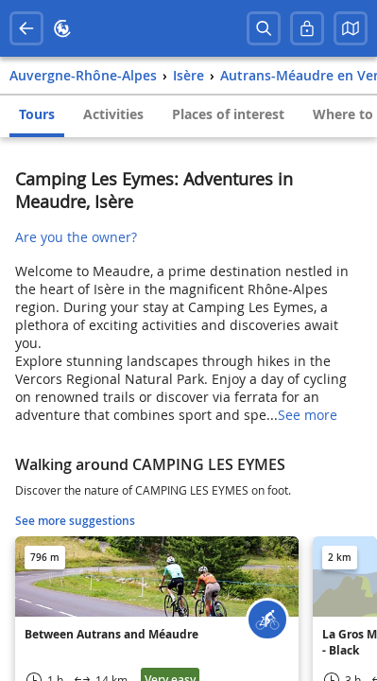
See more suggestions (75, 521)
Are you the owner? (76, 237)
